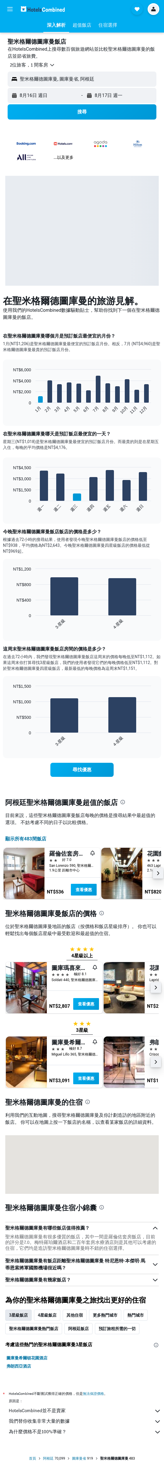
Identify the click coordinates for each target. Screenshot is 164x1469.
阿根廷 (48, 1458)
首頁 (32, 1458)
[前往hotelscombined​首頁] (43, 9)
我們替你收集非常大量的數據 (85, 1421)
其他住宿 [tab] (74, 1315)
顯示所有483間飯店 (25, 839)
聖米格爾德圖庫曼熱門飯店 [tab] (33, 1328)
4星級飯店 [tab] (47, 1315)
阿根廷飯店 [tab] (78, 1328)
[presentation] (122, 802)
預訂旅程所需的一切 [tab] (117, 1328)
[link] (82, 770)
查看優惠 (84, 889)
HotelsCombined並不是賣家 (85, 1410)
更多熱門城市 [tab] (105, 1315)
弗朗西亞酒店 (18, 1366)
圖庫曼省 (79, 1458)
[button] (10, 9)
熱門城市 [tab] (135, 1315)
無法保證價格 (93, 1393)
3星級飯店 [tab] (18, 1315)
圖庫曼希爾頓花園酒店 (26, 1358)
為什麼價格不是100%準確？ (85, 1432)
